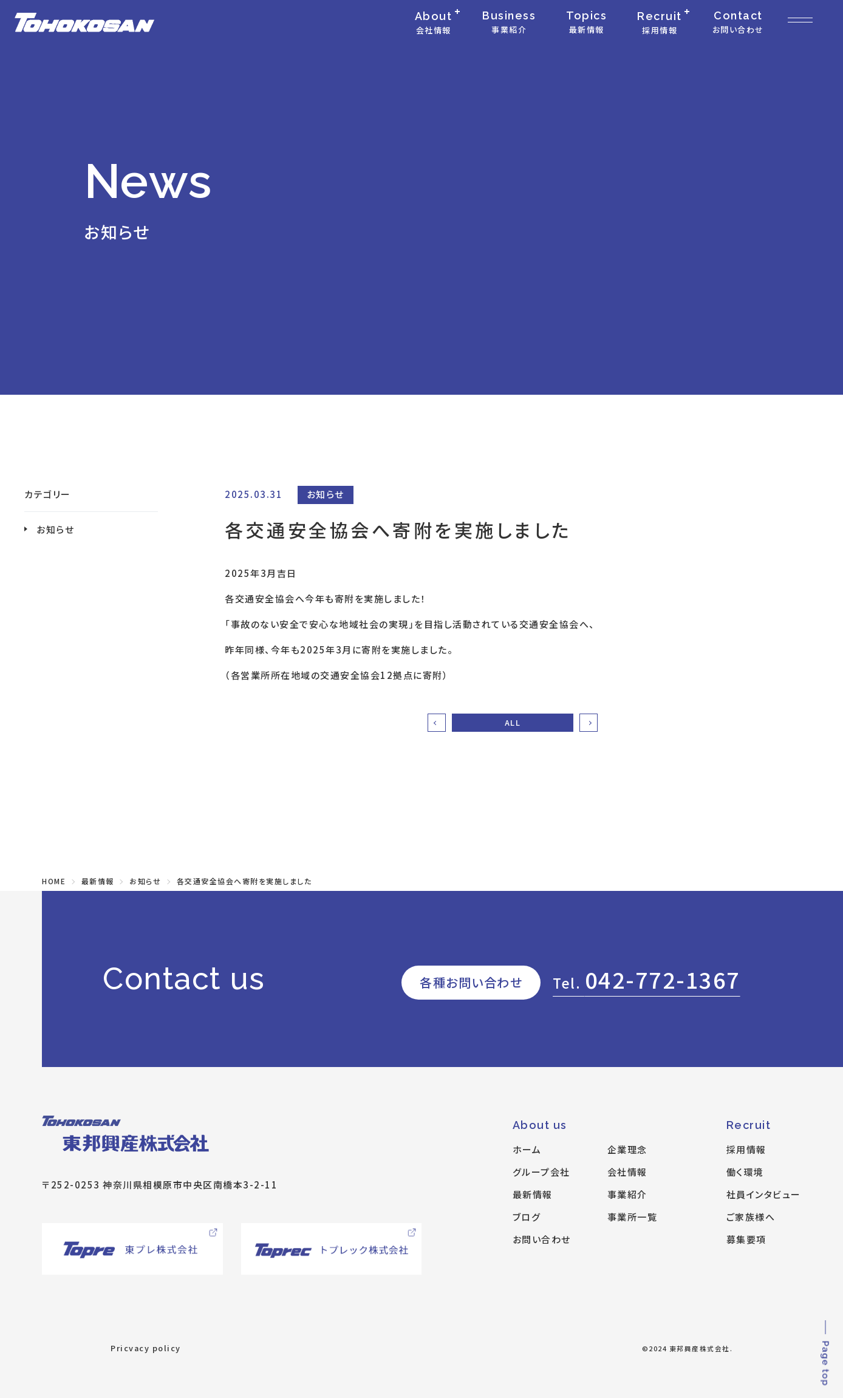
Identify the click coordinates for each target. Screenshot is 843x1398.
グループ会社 (541, 1171)
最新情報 (533, 1194)
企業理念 (627, 1149)
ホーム (527, 1149)
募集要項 (746, 1239)
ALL (513, 722)
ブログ (527, 1216)
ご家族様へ (751, 1216)
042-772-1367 (646, 979)
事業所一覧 (632, 1216)
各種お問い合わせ (471, 982)
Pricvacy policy (146, 1348)
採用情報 (746, 1149)
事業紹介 (627, 1194)
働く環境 (744, 1171)
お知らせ (55, 529)
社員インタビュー (763, 1194)
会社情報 (627, 1171)
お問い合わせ (542, 1239)
